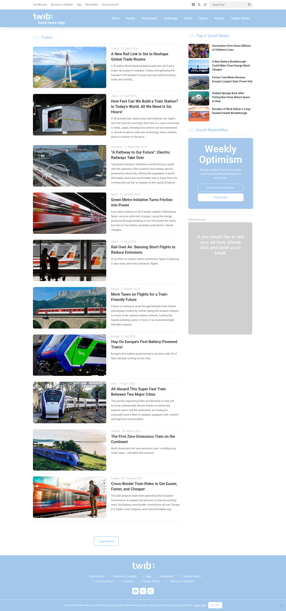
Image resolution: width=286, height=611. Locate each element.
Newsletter (91, 4)
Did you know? (110, 4)
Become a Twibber (62, 4)
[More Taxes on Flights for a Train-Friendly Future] (69, 307)
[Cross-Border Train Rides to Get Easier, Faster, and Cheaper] (69, 497)
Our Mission (40, 4)
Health (188, 18)
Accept (215, 605)
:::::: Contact (126, 582)
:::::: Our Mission (95, 577)
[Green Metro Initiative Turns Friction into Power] (69, 213)
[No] (281, 606)
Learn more (200, 605)
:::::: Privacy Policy (149, 582)
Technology (171, 18)
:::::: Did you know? (103, 582)
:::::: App (146, 577)
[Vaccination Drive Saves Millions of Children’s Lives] (198, 51)
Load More (106, 542)
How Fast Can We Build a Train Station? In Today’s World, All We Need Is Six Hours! (144, 106)
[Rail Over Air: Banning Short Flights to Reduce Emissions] (69, 260)
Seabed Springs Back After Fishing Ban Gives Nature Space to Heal (231, 97)
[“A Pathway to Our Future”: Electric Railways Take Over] (69, 165)
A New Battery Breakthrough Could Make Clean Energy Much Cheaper (231, 65)
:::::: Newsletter (165, 577)
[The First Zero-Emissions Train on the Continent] (69, 450)
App (79, 4)
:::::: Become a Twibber (123, 577)
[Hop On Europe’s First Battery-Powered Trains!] (69, 355)
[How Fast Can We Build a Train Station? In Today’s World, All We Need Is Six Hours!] (69, 114)
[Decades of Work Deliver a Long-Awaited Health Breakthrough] (198, 114)
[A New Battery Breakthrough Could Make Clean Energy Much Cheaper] (198, 67)
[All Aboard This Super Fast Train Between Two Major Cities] (69, 402)
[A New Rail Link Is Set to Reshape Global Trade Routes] (69, 67)
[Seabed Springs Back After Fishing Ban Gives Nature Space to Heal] (198, 98)
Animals (219, 18)
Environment (149, 18)
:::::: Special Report (189, 577)
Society (130, 18)
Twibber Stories (240, 18)
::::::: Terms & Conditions (179, 582)
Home (115, 18)
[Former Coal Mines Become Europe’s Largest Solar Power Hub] (198, 82)
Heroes (203, 18)
